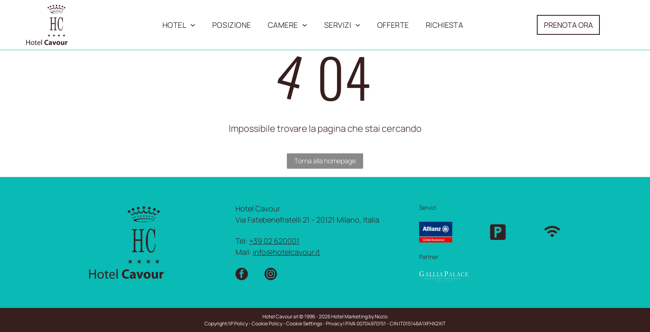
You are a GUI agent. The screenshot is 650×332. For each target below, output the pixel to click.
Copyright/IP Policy (226, 323)
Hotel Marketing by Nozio (359, 316)
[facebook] (241, 275)
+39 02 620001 (274, 241)
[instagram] (270, 275)
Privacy (334, 323)
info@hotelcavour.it (286, 252)
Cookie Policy (267, 323)
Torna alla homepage (325, 160)
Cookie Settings (304, 323)
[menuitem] (179, 24)
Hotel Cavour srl (280, 316)
